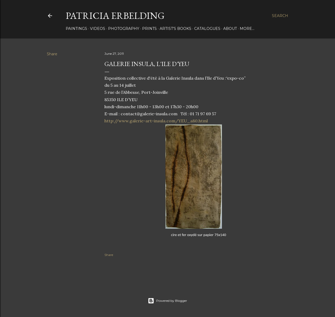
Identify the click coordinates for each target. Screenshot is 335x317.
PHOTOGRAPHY (123, 28)
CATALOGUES (207, 28)
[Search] (280, 15)
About (230, 28)
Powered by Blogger (167, 301)
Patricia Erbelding (115, 15)
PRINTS (149, 28)
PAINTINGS (76, 28)
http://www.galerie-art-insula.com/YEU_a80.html (156, 120)
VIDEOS (97, 28)
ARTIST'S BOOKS (175, 28)
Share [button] (52, 54)
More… (247, 28)
